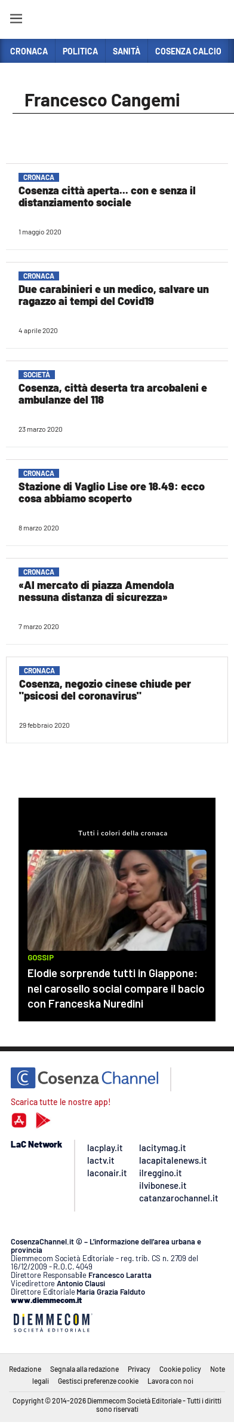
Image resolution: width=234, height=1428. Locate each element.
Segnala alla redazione (84, 1369)
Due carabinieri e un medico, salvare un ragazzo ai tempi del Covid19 (114, 294)
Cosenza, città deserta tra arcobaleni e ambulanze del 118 (113, 393)
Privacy (139, 1369)
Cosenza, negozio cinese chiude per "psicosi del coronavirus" (105, 689)
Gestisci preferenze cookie (98, 1381)
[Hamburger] (16, 21)
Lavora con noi (170, 1381)
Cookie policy (180, 1369)
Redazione (25, 1369)
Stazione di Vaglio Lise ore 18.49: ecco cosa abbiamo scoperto (112, 492)
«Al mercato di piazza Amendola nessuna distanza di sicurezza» (96, 590)
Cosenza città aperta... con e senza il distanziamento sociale (107, 196)
